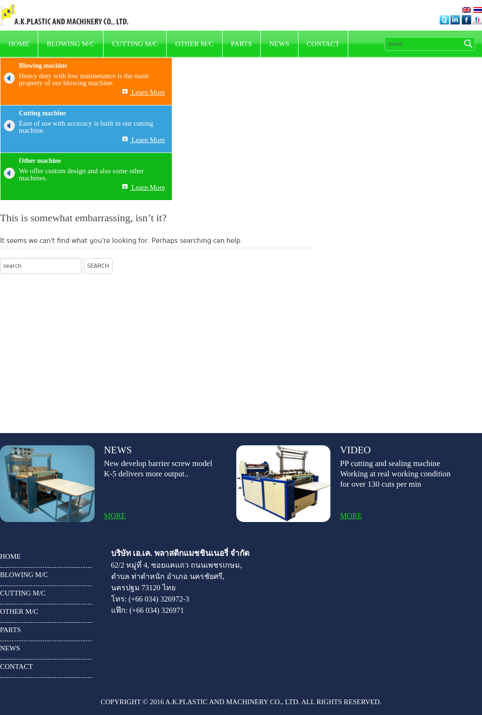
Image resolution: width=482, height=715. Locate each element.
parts (241, 44)
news (279, 44)
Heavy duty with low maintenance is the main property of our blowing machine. (74, 79)
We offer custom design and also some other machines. (72, 175)
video (355, 450)
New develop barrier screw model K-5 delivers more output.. (158, 468)
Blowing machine (43, 65)
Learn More (143, 92)
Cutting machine (42, 113)
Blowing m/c (71, 44)
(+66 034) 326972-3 (159, 599)
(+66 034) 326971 (156, 610)
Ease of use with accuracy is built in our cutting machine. (76, 127)
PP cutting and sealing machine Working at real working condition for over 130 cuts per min (395, 474)
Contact (323, 44)
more (115, 516)
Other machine (40, 160)
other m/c (194, 44)
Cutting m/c (135, 44)
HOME (18, 44)
